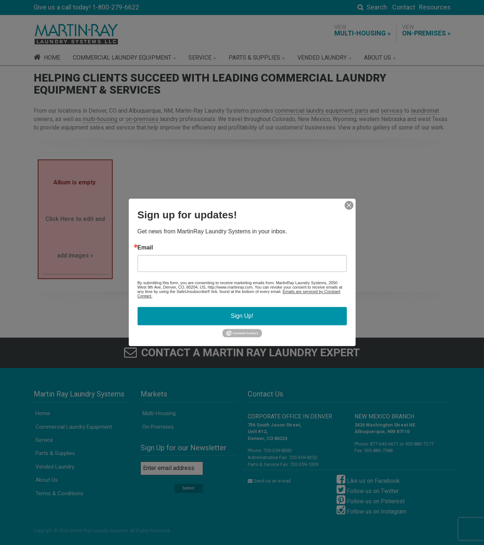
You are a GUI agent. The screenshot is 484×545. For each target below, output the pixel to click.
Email (145, 248)
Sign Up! (242, 316)
